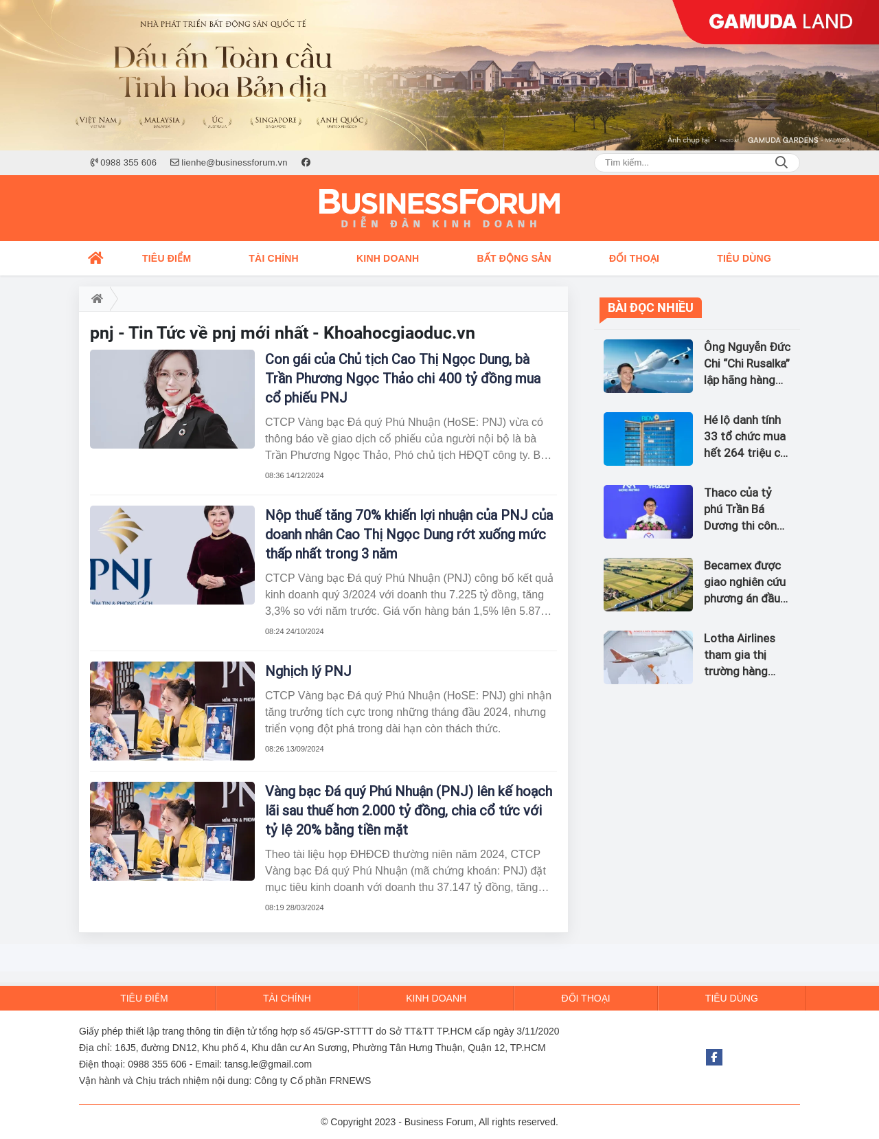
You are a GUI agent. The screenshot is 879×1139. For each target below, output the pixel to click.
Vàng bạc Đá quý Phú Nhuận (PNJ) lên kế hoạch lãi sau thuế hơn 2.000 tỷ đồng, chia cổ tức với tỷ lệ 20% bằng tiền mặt (408, 810)
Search (781, 162)
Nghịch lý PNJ (308, 671)
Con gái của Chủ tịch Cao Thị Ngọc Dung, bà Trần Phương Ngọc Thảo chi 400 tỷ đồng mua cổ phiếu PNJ (402, 378)
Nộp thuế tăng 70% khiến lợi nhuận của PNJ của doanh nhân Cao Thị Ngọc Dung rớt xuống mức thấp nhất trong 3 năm (409, 534)
